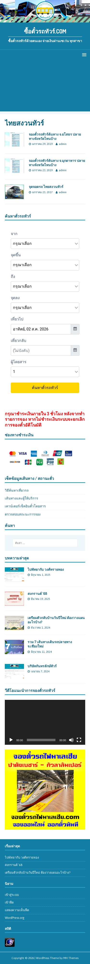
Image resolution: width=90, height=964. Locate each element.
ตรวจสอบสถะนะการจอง (23, 514)
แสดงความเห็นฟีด (17, 910)
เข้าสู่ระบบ (12, 895)
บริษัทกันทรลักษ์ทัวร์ (42, 666)
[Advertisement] (45, 86)
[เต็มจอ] (79, 740)
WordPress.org (14, 918)
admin (62, 143)
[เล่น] (11, 740)
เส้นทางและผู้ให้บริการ (21, 498)
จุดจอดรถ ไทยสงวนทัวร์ (46, 187)
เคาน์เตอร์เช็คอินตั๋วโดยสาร (25, 506)
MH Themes (70, 958)
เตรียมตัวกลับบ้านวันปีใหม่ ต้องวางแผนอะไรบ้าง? (37, 872)
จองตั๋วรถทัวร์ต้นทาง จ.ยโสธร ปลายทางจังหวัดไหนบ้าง (55, 136)
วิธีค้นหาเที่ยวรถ (17, 490)
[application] (45, 722)
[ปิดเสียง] (71, 740)
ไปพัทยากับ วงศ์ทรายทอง (46, 569)
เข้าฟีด (9, 902)
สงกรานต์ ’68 (37, 594)
